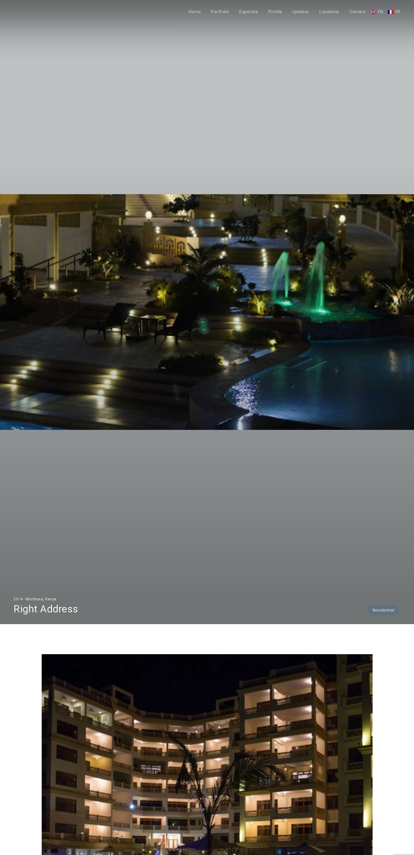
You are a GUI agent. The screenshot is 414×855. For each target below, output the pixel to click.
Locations (329, 12)
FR (397, 12)
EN (380, 12)
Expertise (248, 12)
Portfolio (220, 12)
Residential (383, 610)
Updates (300, 12)
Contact (357, 12)
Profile (275, 12)
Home (195, 12)
